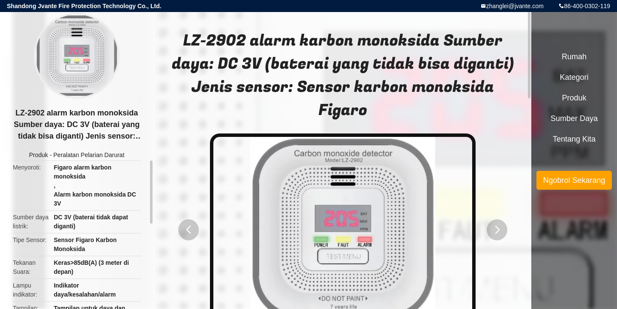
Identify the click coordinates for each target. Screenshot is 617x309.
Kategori (574, 77)
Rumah (574, 56)
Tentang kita (574, 139)
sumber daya (574, 118)
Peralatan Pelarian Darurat (89, 154)
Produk (38, 154)
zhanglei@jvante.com (515, 6)
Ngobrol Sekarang (574, 180)
